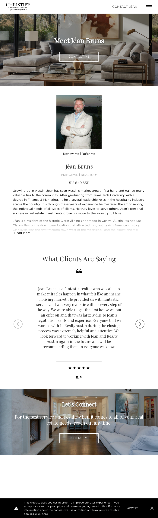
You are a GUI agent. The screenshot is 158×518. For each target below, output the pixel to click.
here (45, 513)
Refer (88, 154)
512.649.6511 (79, 183)
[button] (151, 508)
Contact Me (79, 56)
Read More (22, 233)
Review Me (71, 154)
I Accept (132, 508)
